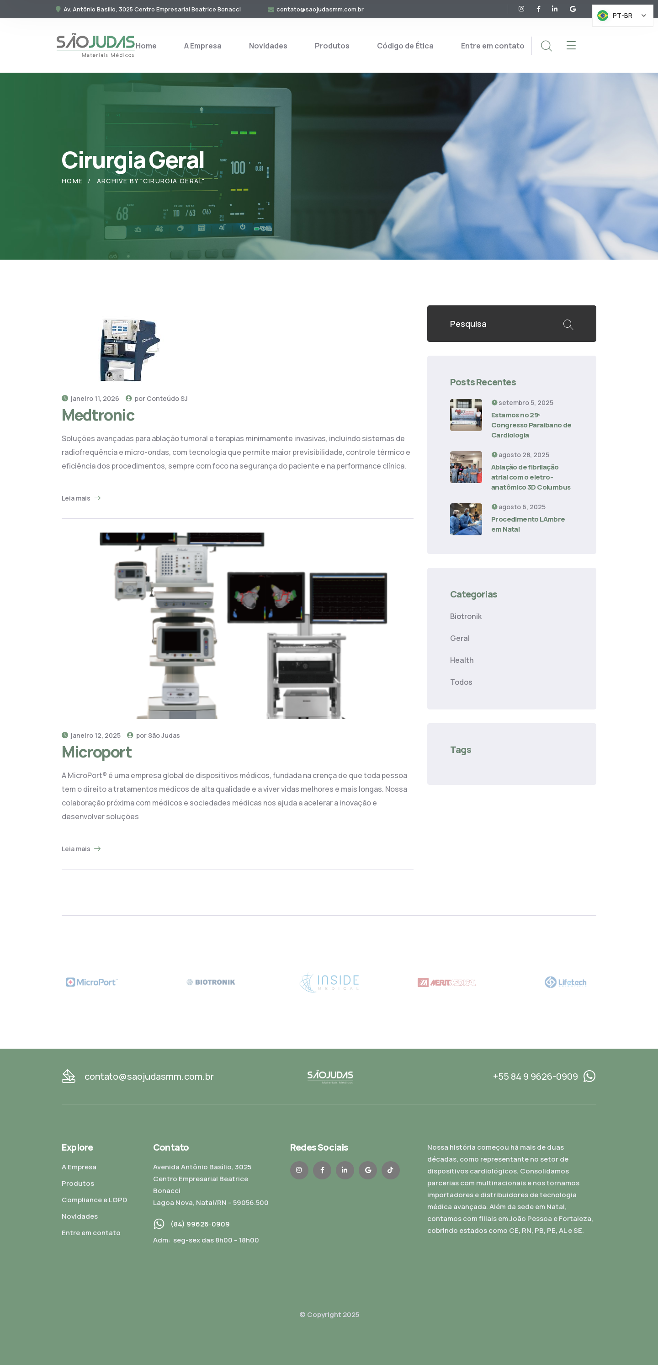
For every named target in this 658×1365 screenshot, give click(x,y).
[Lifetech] (566, 981)
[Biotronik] (210, 981)
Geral (460, 638)
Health (462, 660)
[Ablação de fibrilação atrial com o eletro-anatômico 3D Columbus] (466, 467)
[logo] (95, 45)
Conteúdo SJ (167, 398)
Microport (97, 751)
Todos (461, 682)
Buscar (568, 323)
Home (72, 180)
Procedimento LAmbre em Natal (528, 524)
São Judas (164, 735)
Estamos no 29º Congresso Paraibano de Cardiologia (531, 425)
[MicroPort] (92, 981)
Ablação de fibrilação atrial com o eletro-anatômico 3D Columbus (530, 477)
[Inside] (329, 981)
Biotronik (466, 616)
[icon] (522, 9)
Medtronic (98, 414)
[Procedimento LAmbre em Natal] (466, 519)
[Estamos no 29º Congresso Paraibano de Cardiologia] (466, 415)
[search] (546, 46)
